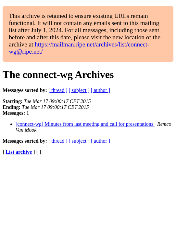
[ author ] (100, 90)
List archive (19, 152)
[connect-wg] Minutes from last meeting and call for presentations (85, 124)
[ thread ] (58, 90)
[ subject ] (79, 90)
